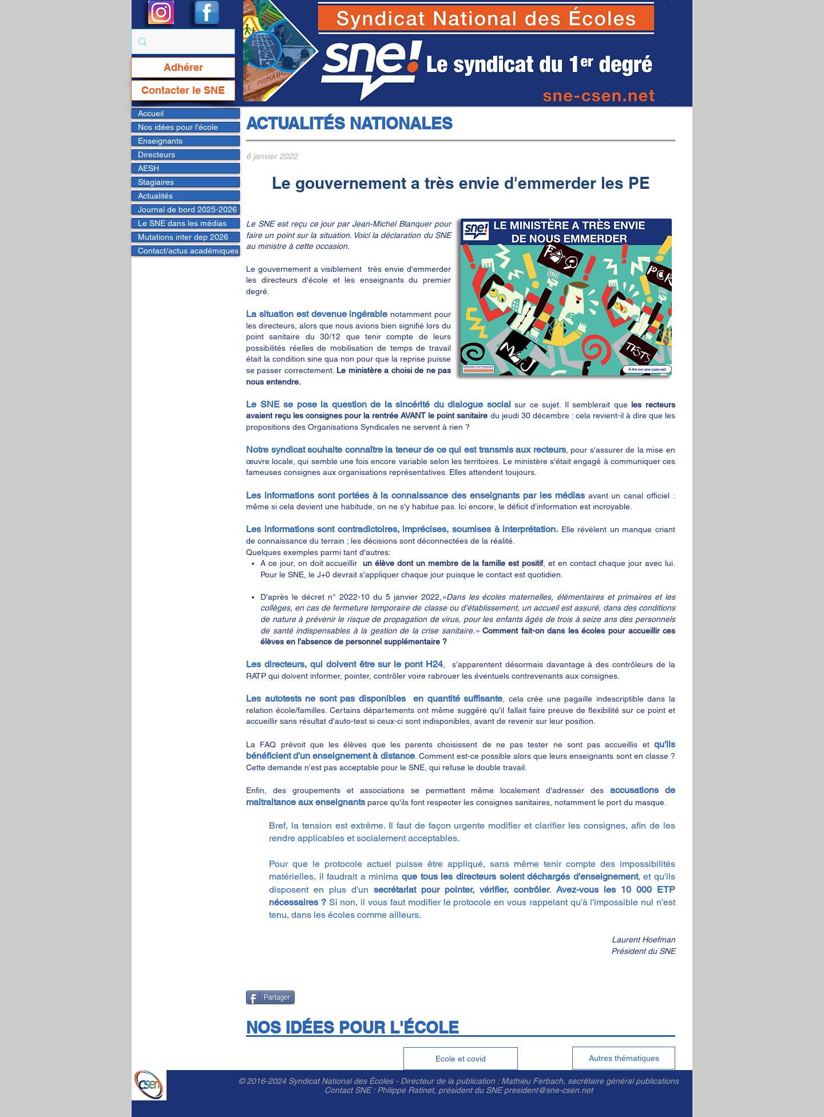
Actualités (155, 195)
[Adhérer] (183, 67)
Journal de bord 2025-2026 (187, 209)
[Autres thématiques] (623, 1058)
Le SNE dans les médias (182, 223)
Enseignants (160, 140)
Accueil (151, 113)
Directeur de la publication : (451, 1081)
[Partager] (270, 997)
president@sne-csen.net (548, 1090)
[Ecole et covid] (460, 1058)
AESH (148, 168)
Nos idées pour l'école (178, 127)
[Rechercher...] (182, 41)
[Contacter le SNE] (183, 90)
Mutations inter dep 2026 (183, 236)
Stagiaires (156, 182)
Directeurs (156, 154)
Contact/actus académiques (188, 250)
